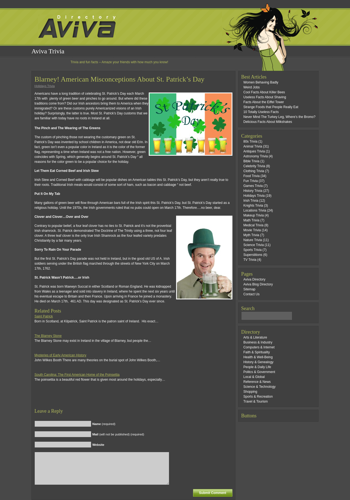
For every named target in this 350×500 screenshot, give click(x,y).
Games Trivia (253, 186)
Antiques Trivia (254, 151)
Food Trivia (251, 176)
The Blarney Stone (48, 336)
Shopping (250, 392)
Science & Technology (259, 387)
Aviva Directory (254, 279)
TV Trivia (249, 260)
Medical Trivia (253, 225)
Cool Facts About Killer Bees (264, 92)
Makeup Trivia (253, 215)
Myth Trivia (251, 235)
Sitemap (249, 289)
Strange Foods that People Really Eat (270, 107)
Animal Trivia (252, 146)
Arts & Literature (255, 337)
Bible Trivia (251, 161)
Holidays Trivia (44, 86)
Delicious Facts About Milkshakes (267, 122)
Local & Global (254, 377)
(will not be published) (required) (118, 434)
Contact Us (251, 294)
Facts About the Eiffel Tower (263, 102)
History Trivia (252, 191)
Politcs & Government (259, 372)
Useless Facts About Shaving (264, 97)
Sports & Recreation (258, 396)
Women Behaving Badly (260, 82)
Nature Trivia (252, 240)
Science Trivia (253, 245)
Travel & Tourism (255, 401)
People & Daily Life (257, 367)
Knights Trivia (253, 205)
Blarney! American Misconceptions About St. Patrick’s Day (119, 79)
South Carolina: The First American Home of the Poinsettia (76, 375)
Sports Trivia (252, 250)
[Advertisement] (98, 400)
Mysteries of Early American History (60, 355)
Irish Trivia (250, 201)
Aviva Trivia (47, 51)
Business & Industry (257, 342)
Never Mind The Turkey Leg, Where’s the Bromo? (279, 117)
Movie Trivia (252, 230)
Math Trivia (251, 220)
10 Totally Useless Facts (261, 112)
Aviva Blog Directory (258, 284)
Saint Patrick (43, 316)
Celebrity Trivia (254, 166)
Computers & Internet (259, 347)
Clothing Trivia (253, 171)
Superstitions (252, 255)
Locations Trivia (254, 210)
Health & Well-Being (258, 357)
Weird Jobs (251, 87)
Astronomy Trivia (255, 156)
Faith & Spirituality (256, 352)
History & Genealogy (258, 362)
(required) (103, 424)
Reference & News (257, 382)
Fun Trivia (250, 181)
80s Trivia (250, 141)
